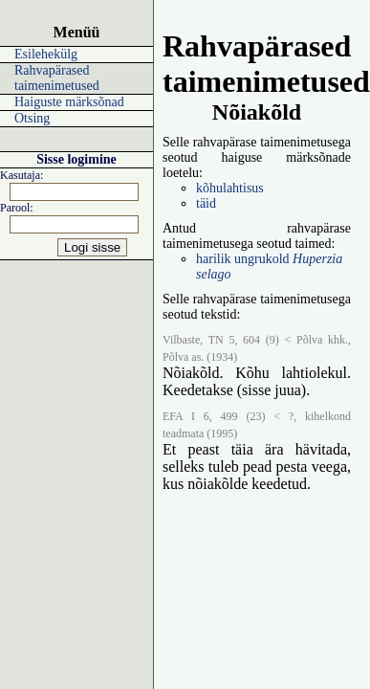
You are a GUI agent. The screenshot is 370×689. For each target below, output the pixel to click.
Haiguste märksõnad (69, 102)
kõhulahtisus (230, 188)
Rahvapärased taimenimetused (56, 78)
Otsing (32, 118)
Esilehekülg (45, 54)
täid (206, 203)
